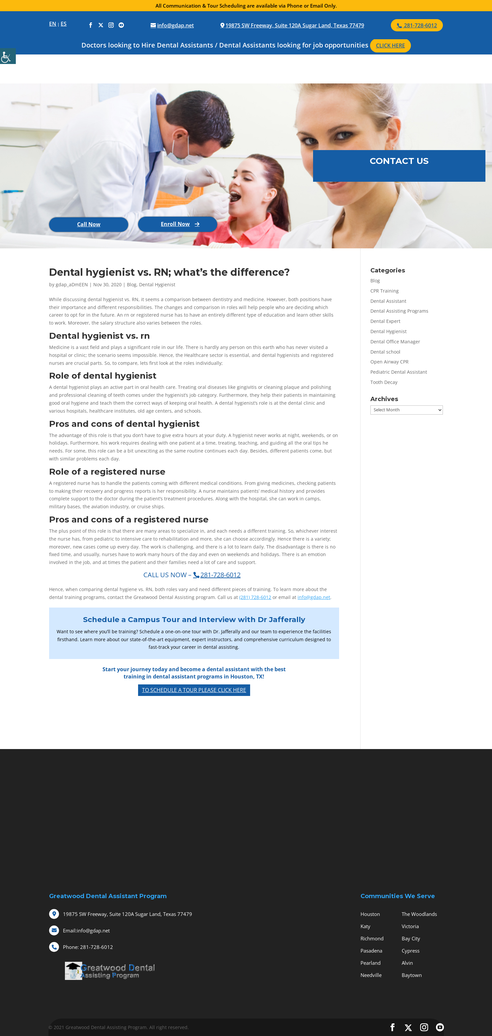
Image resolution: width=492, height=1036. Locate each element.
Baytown (412, 975)
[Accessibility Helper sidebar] (8, 56)
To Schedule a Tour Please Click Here (194, 690)
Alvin (407, 962)
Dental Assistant (388, 301)
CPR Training (384, 291)
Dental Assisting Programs (399, 311)
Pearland (371, 962)
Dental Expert (385, 321)
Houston (370, 914)
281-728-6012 (88, 947)
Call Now (89, 224)
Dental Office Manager (395, 341)
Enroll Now (175, 224)
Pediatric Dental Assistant (398, 372)
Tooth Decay (383, 382)
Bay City (411, 938)
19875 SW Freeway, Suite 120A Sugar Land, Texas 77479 (294, 25)
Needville (371, 975)
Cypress (411, 950)
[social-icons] (90, 25)
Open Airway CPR (389, 362)
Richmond (372, 938)
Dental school (385, 352)
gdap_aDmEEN (72, 284)
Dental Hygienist (157, 284)
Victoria (410, 926)
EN (52, 23)
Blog (131, 284)
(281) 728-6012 (255, 597)
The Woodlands (419, 914)
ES (64, 23)
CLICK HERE (390, 45)
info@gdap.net (314, 597)
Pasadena (371, 950)
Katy (365, 926)
